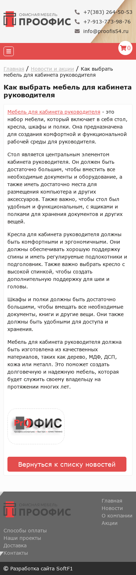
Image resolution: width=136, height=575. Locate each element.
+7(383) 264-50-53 (103, 12)
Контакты (16, 553)
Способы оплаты (25, 530)
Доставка (15, 545)
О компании (117, 515)
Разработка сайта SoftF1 (38, 568)
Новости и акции (52, 69)
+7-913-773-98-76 (103, 21)
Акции (110, 523)
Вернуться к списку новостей (67, 464)
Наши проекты (22, 538)
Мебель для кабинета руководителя (53, 112)
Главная (14, 69)
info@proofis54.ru (102, 31)
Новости (112, 508)
